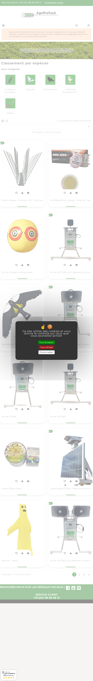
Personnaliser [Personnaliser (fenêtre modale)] (46, 352)
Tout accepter (46, 342)
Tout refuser (46, 347)
